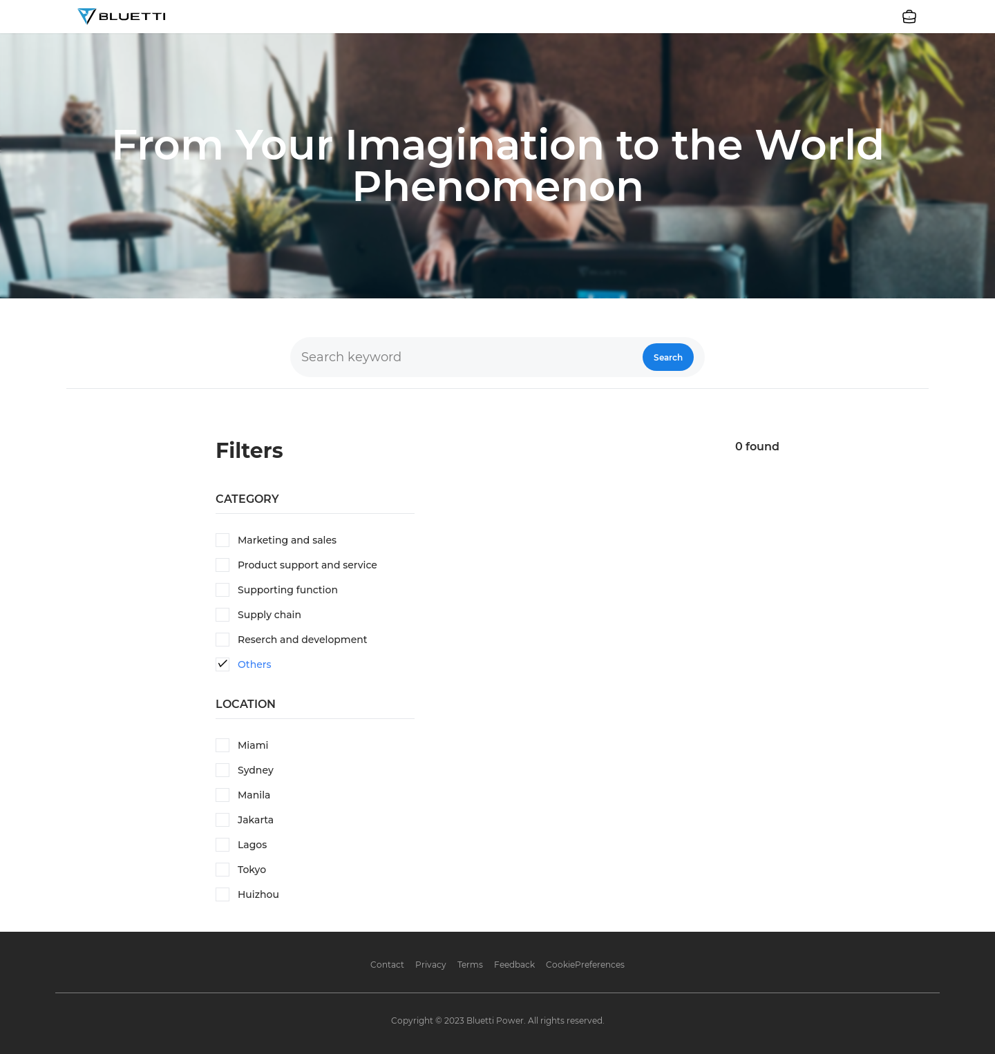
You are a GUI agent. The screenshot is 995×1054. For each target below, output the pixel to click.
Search (668, 357)
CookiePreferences (585, 964)
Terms (470, 964)
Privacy (430, 964)
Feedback (514, 964)
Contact (387, 964)
